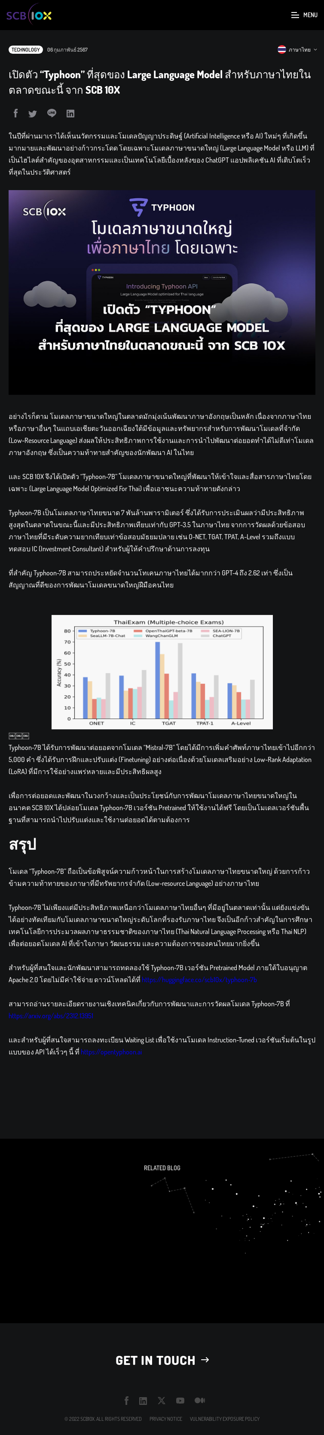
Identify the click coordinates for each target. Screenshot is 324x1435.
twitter (162, 1401)
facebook (127, 1400)
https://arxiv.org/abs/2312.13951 (51, 1025)
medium (200, 1401)
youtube (180, 1400)
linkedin (143, 1401)
